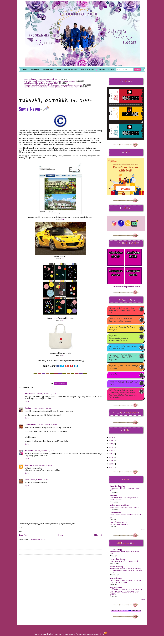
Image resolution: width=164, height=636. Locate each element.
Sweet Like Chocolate (117, 486)
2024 (111, 444)
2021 (111, 454)
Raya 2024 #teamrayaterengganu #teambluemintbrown (118, 338)
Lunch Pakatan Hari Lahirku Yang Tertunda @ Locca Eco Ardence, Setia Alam (51, 87)
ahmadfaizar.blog (116, 567)
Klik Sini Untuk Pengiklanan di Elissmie (126, 287)
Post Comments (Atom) (37, 540)
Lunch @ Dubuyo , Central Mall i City (123, 383)
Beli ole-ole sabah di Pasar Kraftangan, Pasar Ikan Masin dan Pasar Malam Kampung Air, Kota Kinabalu (123, 394)
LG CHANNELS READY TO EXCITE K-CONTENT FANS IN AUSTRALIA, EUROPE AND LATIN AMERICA (126, 592)
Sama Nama (34, 109)
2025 (111, 440)
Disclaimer (88, 634)
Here (44, 634)
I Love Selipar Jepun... (117, 559)
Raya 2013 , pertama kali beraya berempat (123, 367)
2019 (111, 460)
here (63, 219)
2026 (111, 437)
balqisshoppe (30, 394)
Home (60, 535)
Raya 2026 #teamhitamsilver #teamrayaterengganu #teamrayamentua (49, 81)
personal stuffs (60, 384)
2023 (111, 447)
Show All (143, 529)
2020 (111, 457)
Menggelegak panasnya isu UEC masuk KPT (125, 507)
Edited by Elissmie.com (53, 634)
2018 (111, 464)
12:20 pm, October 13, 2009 (42, 408)
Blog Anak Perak (116, 578)
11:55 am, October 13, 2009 (46, 394)
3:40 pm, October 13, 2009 (39, 480)
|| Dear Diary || (116, 550)
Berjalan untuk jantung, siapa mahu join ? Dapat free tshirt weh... (122, 310)
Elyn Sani (28, 408)
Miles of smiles (115, 513)
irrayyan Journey (116, 588)
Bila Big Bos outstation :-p (119, 524)
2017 (111, 467)
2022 (111, 450)
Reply (27, 401)
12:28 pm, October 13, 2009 (46, 425)
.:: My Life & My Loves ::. (118, 522)
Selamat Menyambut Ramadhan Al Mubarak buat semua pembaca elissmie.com (53, 85)
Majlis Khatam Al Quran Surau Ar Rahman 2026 (41, 83)
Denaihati (113, 496)
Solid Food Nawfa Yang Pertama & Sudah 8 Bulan (123, 347)
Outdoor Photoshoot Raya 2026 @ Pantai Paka (41, 79)
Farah (27, 480)
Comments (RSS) (98, 634)
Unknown (28, 465)
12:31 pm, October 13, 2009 (44, 451)
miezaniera (29, 451)
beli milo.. (113, 374)
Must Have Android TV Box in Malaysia (122, 328)
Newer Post (23, 535)
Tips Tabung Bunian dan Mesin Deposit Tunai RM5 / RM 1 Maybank (123, 357)
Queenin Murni (30, 425)
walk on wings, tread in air (119, 505)
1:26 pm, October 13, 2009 (42, 465)
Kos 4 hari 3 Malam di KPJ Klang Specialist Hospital (121, 320)
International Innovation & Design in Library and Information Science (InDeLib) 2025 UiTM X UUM (126, 571)
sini (63, 259)
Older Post (98, 535)
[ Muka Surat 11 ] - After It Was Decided (124, 561)
